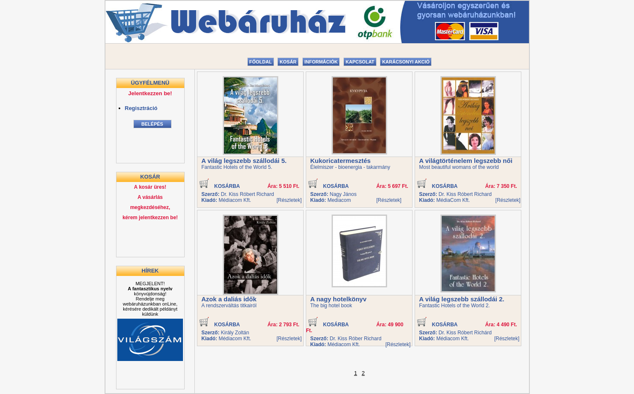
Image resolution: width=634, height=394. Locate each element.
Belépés (152, 124)
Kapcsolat (360, 61)
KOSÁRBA (220, 186)
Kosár (288, 61)
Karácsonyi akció (405, 61)
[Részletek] (289, 200)
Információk (321, 61)
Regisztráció (141, 108)
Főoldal (260, 61)
